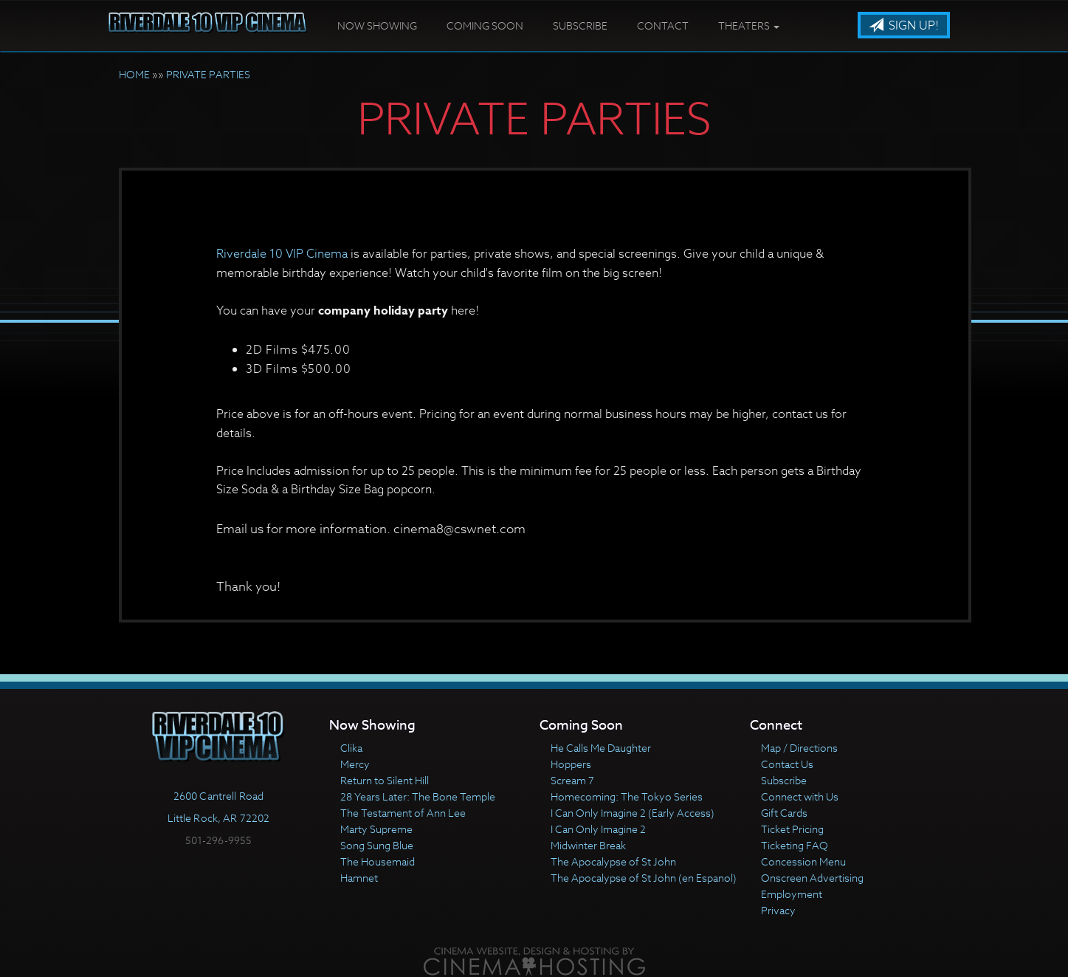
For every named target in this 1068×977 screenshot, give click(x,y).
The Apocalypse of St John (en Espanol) (644, 878)
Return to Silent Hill (384, 780)
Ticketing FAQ (794, 845)
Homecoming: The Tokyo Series (627, 796)
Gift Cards (784, 813)
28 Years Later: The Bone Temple (417, 796)
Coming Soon (485, 25)
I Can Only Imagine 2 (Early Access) (632, 813)
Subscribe (580, 25)
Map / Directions (799, 748)
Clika (351, 748)
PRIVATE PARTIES (208, 74)
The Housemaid (377, 861)
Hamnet (359, 878)
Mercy (355, 764)
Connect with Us (799, 796)
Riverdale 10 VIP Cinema (282, 254)
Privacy (778, 910)
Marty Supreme (376, 829)
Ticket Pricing (792, 829)
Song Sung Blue (376, 845)
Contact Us (787, 764)
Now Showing (377, 25)
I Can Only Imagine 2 (598, 829)
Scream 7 (572, 780)
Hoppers (571, 764)
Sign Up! (904, 26)
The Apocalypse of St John (613, 861)
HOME (134, 74)
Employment (791, 894)
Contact (663, 25)
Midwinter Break (588, 845)
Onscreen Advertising (812, 878)
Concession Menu (803, 861)
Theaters (748, 25)
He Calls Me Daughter (601, 748)
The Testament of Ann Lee (403, 813)
